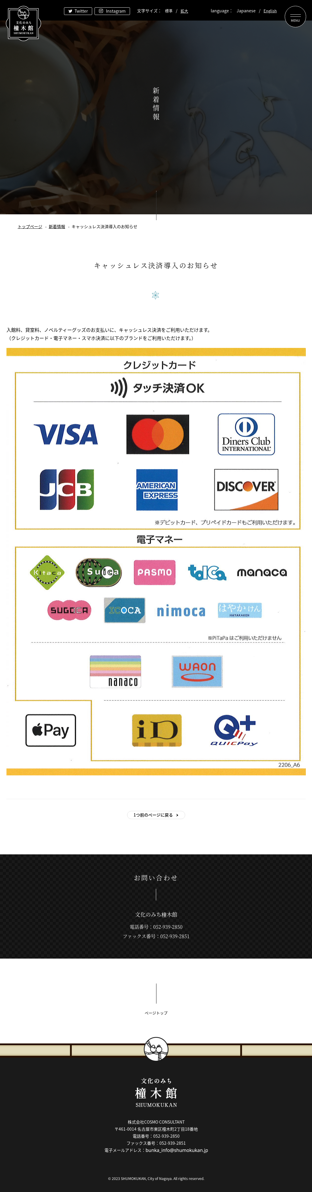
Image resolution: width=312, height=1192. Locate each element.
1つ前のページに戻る (153, 815)
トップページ (30, 226)
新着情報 (57, 226)
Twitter (81, 11)
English (270, 11)
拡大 (184, 11)
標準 (169, 11)
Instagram (116, 11)
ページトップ (156, 1013)
